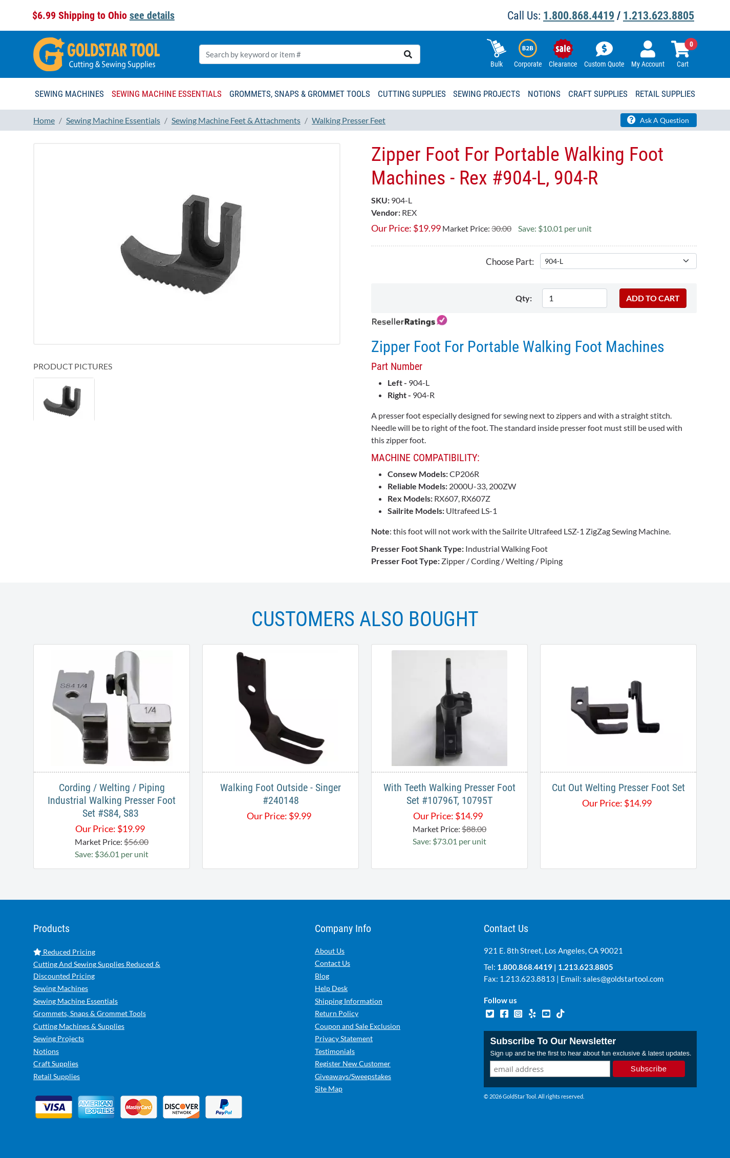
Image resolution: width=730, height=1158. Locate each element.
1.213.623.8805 (658, 15)
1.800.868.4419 (578, 15)
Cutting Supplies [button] (412, 94)
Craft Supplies (55, 1063)
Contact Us (332, 963)
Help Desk (331, 988)
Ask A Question (658, 120)
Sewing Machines (60, 988)
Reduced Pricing (64, 951)
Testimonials (335, 1051)
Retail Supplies (56, 1076)
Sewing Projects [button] (486, 94)
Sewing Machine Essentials (75, 1001)
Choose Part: (510, 261)
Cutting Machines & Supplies (78, 1026)
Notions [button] (544, 94)
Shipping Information (348, 1001)
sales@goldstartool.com (623, 978)
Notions (46, 1051)
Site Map (328, 1088)
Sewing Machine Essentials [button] (167, 94)
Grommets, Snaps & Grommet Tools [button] (299, 94)
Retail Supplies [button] (665, 94)
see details (152, 15)
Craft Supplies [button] (598, 94)
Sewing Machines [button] (69, 94)
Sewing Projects (58, 1038)
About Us (330, 950)
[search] (408, 54)
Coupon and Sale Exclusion (357, 1026)
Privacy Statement (344, 1038)
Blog (322, 975)
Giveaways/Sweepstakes (353, 1076)
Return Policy (336, 1013)
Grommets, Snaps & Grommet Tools (89, 1013)
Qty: (524, 298)
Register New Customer (353, 1063)
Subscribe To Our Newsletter (553, 1042)
